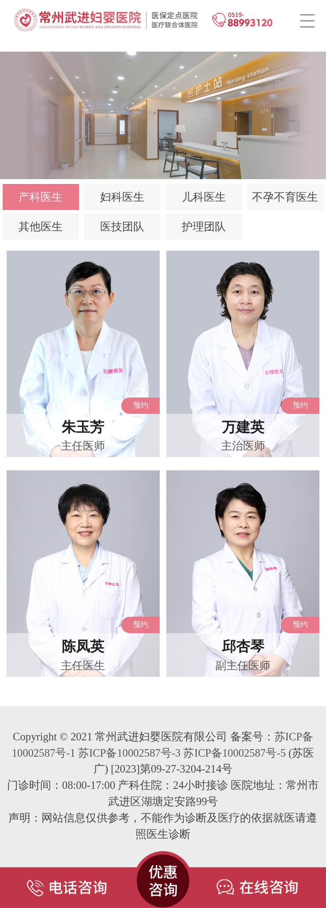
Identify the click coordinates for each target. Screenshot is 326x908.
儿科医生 (204, 197)
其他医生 (41, 227)
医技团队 (122, 227)
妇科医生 (122, 197)
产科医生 (41, 197)
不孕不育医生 (285, 197)
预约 (140, 405)
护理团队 (204, 227)
